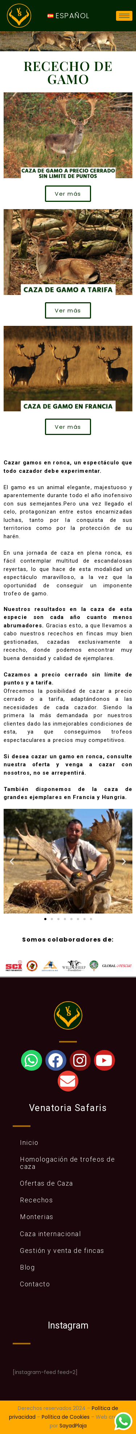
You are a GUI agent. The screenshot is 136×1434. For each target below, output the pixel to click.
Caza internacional (50, 1234)
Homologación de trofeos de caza (67, 1162)
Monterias (37, 1217)
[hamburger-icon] (124, 16)
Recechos (36, 1200)
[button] (12, 861)
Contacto (35, 1284)
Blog (27, 1267)
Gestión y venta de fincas (62, 1250)
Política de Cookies (66, 1417)
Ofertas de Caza (46, 1183)
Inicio (29, 1142)
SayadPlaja (73, 1425)
